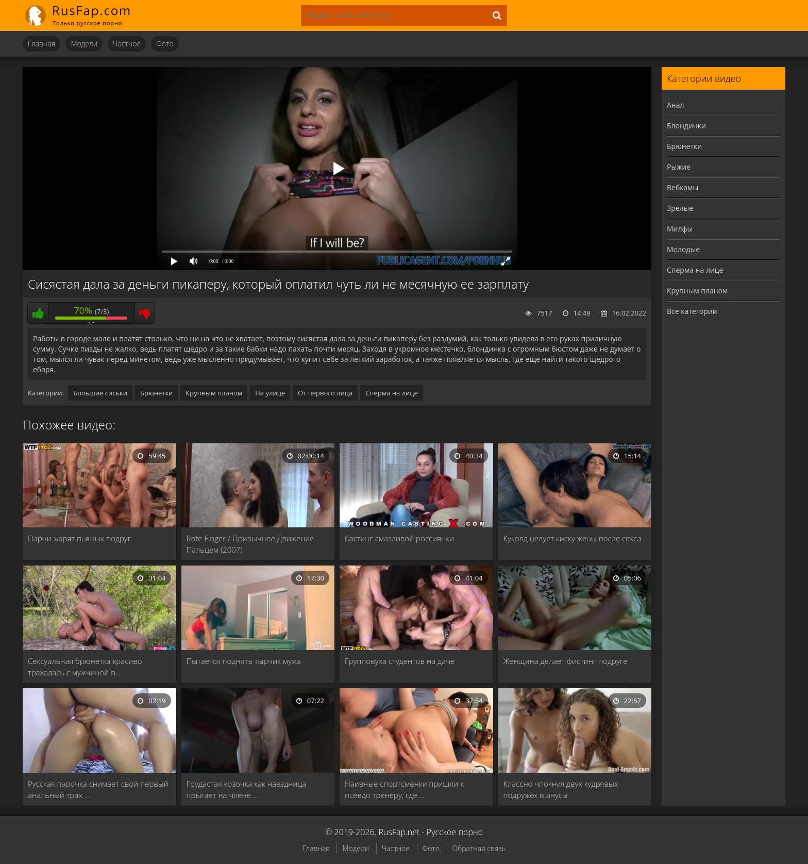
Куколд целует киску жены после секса (572, 538)
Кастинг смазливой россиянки (399, 538)
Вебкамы (682, 187)
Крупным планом (214, 392)
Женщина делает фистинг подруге (565, 661)
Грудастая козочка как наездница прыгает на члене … (247, 789)
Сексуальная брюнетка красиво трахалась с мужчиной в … (85, 666)
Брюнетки (156, 392)
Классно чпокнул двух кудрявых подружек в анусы (560, 789)
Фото (164, 43)
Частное (127, 43)
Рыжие (679, 167)
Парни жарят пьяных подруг (79, 538)
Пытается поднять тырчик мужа (244, 661)
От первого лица (325, 392)
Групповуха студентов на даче (399, 661)
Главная (41, 43)
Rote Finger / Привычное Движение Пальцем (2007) (250, 544)
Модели (84, 43)
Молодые (683, 249)
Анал (675, 105)
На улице (270, 392)
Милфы (680, 229)
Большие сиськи (100, 392)
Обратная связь (479, 848)
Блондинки (686, 125)
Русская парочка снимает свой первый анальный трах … (98, 789)
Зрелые (680, 208)
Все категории (692, 311)
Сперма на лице (391, 392)
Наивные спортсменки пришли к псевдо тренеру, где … (404, 789)
